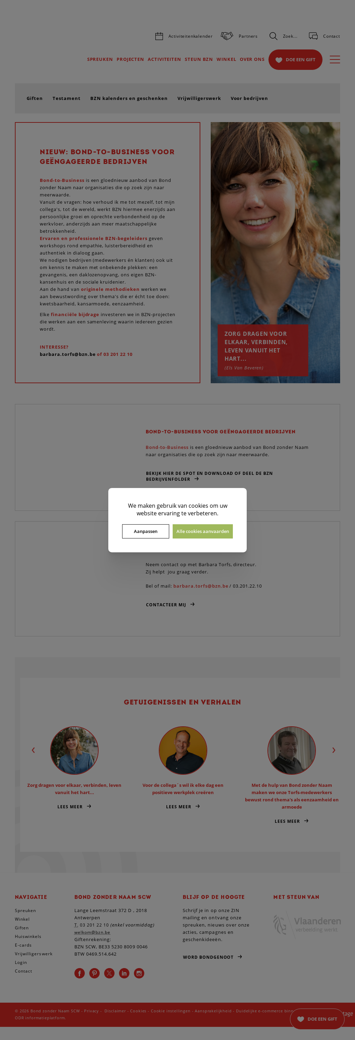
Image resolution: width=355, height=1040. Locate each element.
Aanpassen (145, 531)
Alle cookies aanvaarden (202, 531)
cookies (198, 505)
